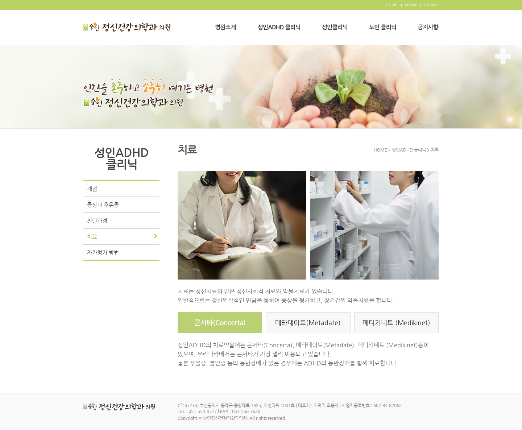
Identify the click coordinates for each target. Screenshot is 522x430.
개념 (92, 189)
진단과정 (97, 221)
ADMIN (411, 5)
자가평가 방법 (103, 252)
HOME (391, 5)
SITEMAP (431, 5)
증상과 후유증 (103, 205)
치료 (92, 236)
